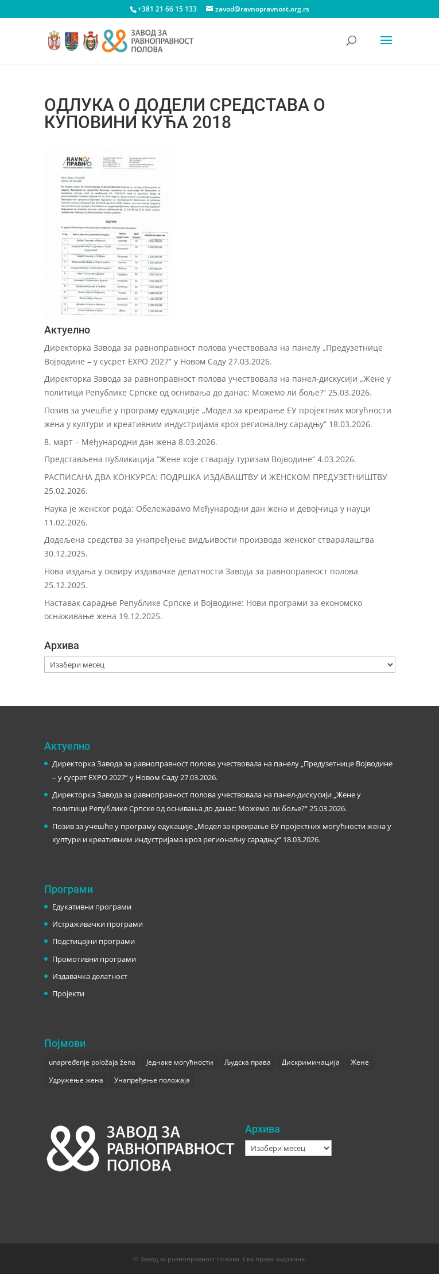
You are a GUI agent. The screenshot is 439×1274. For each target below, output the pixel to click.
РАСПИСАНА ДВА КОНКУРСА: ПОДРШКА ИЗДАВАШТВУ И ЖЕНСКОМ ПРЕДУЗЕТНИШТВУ (215, 476)
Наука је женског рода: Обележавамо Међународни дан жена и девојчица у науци (207, 508)
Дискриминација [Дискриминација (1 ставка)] (311, 1062)
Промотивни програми (94, 959)
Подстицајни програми (93, 941)
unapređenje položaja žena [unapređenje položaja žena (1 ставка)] (92, 1062)
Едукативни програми (91, 906)
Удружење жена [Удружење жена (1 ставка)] (76, 1080)
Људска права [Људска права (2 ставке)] (247, 1062)
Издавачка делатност (89, 976)
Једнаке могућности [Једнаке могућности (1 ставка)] (179, 1062)
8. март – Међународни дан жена (110, 441)
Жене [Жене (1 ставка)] (360, 1062)
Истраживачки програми (97, 924)
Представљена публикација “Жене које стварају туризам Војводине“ (179, 459)
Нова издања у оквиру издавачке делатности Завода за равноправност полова (201, 571)
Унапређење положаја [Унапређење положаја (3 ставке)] (152, 1080)
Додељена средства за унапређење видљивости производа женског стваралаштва (209, 539)
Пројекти (68, 993)
